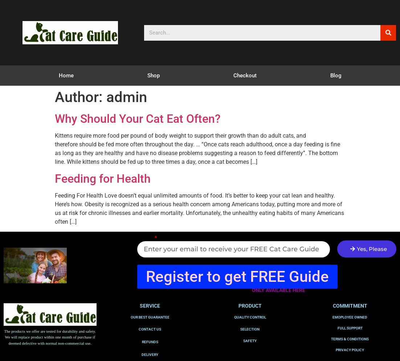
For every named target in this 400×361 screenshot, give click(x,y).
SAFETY (250, 341)
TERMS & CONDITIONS (350, 339)
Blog (336, 75)
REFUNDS (150, 342)
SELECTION (250, 329)
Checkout (245, 75)
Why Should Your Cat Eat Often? (138, 119)
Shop (153, 75)
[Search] (388, 33)
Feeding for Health (103, 179)
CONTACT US (150, 329)
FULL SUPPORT (350, 328)
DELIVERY (150, 355)
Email (145, 238)
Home (66, 75)
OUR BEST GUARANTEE (150, 317)
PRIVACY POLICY (350, 350)
